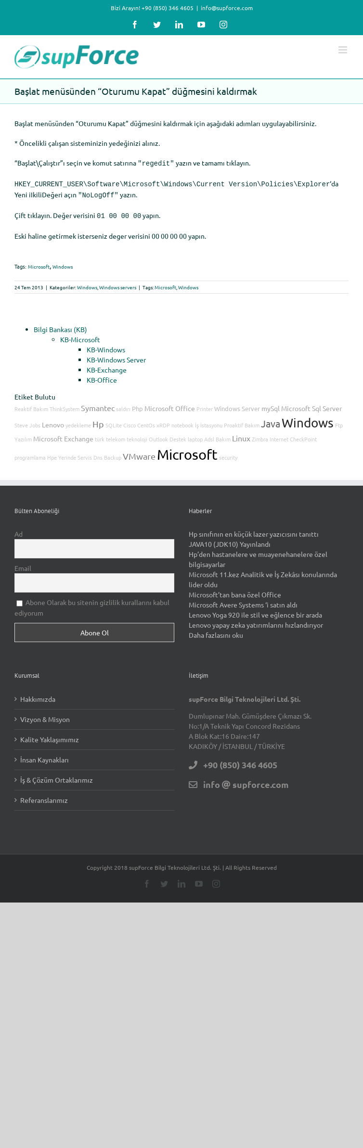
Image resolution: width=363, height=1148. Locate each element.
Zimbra (260, 435)
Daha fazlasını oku (216, 631)
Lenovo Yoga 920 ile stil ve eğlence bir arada (255, 610)
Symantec (98, 404)
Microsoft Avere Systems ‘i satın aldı (243, 600)
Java (270, 419)
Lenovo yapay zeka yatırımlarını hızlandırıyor (256, 621)
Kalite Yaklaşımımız (49, 735)
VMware (139, 452)
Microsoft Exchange (63, 434)
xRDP (163, 421)
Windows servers (117, 283)
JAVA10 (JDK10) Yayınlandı (230, 540)
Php (137, 404)
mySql (270, 404)
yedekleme (78, 421)
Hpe (52, 453)
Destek (177, 435)
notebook (182, 421)
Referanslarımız (44, 796)
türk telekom (110, 435)
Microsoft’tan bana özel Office (235, 590)
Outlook (158, 435)
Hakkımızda (37, 695)
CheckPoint (303, 435)
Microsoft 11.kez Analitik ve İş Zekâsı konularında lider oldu (263, 575)
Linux (241, 434)
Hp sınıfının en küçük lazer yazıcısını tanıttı (254, 530)
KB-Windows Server (116, 355)
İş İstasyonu (208, 421)
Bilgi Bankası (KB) (60, 325)
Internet (279, 435)
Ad (18, 530)
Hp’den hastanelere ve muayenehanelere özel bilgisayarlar (258, 555)
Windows (62, 262)
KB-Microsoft (80, 335)
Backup (112, 453)
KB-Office (102, 376)
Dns (98, 453)
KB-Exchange (107, 365)
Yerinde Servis (75, 453)
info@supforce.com (227, 8)
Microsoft (39, 262)
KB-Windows (106, 345)
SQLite (113, 421)
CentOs (146, 421)
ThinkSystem (64, 405)
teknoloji (137, 435)
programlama (30, 453)
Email (22, 564)
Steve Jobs (27, 421)
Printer (204, 405)
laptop (195, 435)
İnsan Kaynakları (44, 755)
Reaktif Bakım (31, 405)
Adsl (209, 435)
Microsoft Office (169, 404)
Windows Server (237, 404)
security (228, 453)
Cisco (129, 421)
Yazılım (23, 435)
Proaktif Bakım (241, 421)
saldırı (123, 405)
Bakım (223, 435)
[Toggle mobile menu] (343, 50)
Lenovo (53, 420)
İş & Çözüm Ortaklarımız (56, 776)
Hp (98, 420)
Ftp (339, 421)
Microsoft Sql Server (311, 404)
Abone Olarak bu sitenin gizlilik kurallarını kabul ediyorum (91, 603)
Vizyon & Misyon (45, 715)
